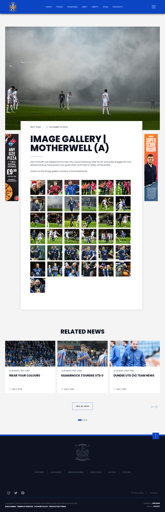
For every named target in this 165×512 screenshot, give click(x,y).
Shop (105, 6)
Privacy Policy (137, 493)
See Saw (156, 503)
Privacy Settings (57, 506)
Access (112, 472)
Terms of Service (25, 506)
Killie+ (85, 6)
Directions (117, 6)
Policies (126, 472)
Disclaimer (10, 506)
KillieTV (95, 6)
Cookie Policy (41, 506)
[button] (154, 406)
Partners (39, 472)
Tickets (59, 6)
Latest (49, 6)
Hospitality (72, 6)
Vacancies (56, 472)
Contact (153, 493)
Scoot (157, 506)
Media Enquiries (76, 472)
